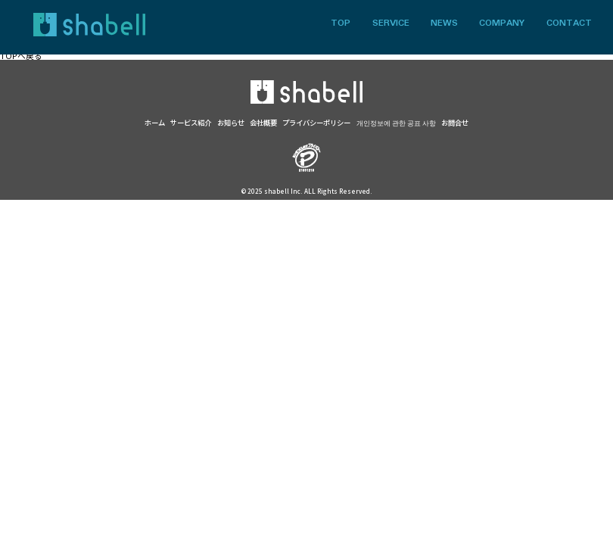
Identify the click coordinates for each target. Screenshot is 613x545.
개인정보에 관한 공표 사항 (396, 123)
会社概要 (263, 123)
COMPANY (501, 24)
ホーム (155, 123)
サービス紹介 (190, 123)
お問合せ (454, 123)
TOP (340, 24)
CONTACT (569, 24)
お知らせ (230, 123)
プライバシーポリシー (316, 123)
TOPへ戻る (21, 55)
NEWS (444, 24)
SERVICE (390, 24)
